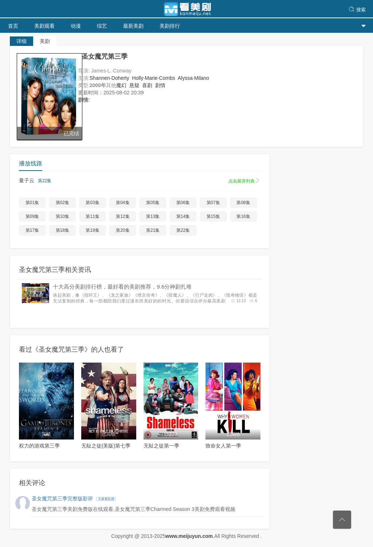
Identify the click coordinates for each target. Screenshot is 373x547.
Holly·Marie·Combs (153, 78)
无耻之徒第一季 (161, 446)
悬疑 (134, 85)
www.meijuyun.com (189, 536)
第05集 (153, 202)
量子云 (139, 181)
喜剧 (147, 85)
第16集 (243, 216)
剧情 (160, 85)
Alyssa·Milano (193, 78)
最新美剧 (133, 26)
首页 (13, 26)
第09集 (32, 216)
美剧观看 (44, 26)
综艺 (102, 26)
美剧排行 (170, 26)
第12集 (122, 216)
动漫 (76, 26)
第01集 (32, 202)
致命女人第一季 (223, 446)
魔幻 (121, 85)
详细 (21, 41)
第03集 (92, 202)
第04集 (122, 202)
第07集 (213, 202)
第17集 (32, 230)
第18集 (62, 230)
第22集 (183, 230)
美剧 (45, 41)
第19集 (92, 230)
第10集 (62, 216)
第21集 (153, 230)
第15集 (213, 216)
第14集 (183, 216)
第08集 (243, 202)
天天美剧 (186, 9)
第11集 (92, 216)
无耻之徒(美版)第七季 (105, 446)
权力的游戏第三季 (39, 446)
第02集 (62, 202)
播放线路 (30, 163)
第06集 (183, 202)
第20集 (122, 230)
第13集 (153, 216)
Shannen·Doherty (109, 78)
